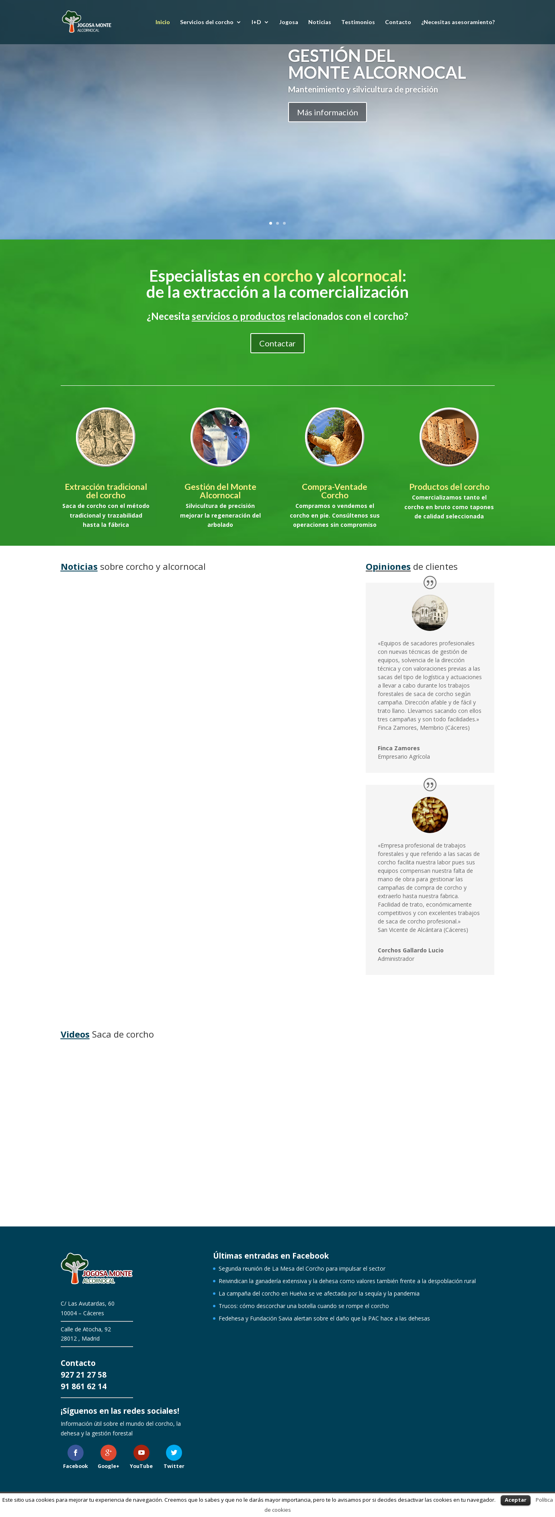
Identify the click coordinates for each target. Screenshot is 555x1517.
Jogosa (288, 22)
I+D (256, 22)
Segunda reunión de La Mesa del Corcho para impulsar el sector (124, 677)
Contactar (277, 343)
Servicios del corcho (206, 22)
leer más (80, 753)
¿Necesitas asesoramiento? (458, 22)
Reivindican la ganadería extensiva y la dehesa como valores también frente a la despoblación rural (268, 685)
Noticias (319, 22)
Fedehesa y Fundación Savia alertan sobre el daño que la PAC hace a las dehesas (324, 1318)
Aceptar (515, 1499)
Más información (327, 112)
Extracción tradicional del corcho (106, 490)
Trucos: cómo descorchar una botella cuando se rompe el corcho (272, 904)
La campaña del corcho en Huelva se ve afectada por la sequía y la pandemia (117, 889)
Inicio (163, 22)
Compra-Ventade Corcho (334, 490)
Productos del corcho (449, 486)
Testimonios (358, 22)
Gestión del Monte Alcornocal (220, 490)
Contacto (398, 22)
